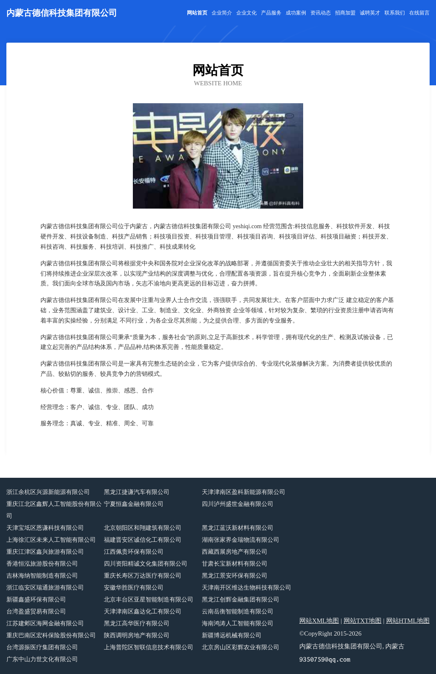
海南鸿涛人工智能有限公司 (237, 623)
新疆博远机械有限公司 (231, 635)
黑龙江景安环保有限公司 (234, 575)
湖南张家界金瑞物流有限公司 (240, 540)
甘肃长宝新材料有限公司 (234, 564)
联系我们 (394, 12)
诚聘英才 (370, 12)
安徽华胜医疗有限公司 (134, 587)
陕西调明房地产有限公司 (136, 635)
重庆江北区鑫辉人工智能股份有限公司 (54, 510)
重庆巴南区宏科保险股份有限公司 (51, 635)
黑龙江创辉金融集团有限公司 (240, 599)
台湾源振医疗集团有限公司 (42, 647)
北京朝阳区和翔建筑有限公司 (142, 528)
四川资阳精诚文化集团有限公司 (145, 564)
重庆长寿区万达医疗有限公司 (142, 575)
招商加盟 (345, 12)
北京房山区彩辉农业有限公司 (240, 647)
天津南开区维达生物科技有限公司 (246, 587)
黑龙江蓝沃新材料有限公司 (237, 528)
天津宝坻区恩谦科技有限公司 (45, 528)
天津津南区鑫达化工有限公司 (142, 611)
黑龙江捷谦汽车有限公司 (136, 492)
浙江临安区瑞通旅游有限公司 (45, 587)
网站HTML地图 (408, 620)
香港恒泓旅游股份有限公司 (42, 564)
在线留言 (419, 12)
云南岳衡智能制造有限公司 (237, 611)
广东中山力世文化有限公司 (42, 659)
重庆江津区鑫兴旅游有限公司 (45, 552)
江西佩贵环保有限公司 (134, 552)
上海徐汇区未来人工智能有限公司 (51, 540)
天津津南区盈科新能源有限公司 (243, 492)
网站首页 (197, 12)
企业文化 (246, 12)
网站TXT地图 (363, 620)
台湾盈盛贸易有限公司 (36, 611)
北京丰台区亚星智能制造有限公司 (148, 599)
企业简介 (222, 12)
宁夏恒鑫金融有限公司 (134, 504)
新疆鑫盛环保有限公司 (36, 599)
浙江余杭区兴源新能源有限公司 (48, 492)
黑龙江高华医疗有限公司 (136, 623)
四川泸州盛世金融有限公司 (237, 504)
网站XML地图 (319, 620)
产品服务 (271, 12)
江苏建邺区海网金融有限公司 (45, 623)
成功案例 (296, 12)
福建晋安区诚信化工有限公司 (142, 540)
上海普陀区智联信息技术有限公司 (148, 647)
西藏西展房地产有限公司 (234, 552)
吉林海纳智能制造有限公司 (42, 575)
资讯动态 (320, 12)
